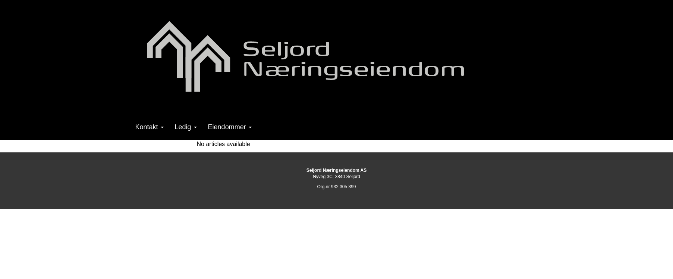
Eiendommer (230, 127)
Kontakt (149, 127)
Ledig (186, 127)
